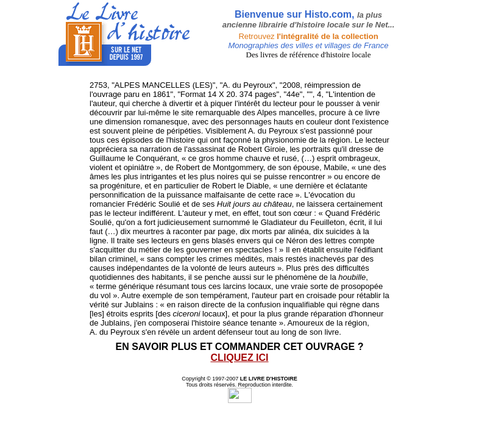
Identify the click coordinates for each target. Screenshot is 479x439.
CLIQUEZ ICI (239, 357)
